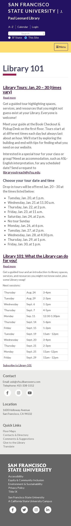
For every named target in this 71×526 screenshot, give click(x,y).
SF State (15, 37)
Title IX (12, 491)
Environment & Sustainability (25, 484)
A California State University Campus (30, 501)
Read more (9, 97)
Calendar (22, 26)
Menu (62, 48)
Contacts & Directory (15, 435)
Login (35, 26)
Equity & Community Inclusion (26, 480)
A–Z (10, 26)
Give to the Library (14, 442)
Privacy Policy (16, 487)
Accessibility (15, 476)
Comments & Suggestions (18, 438)
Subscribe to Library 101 (17, 365)
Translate (8, 446)
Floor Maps (9, 431)
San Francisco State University (26, 497)
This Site (31, 37)
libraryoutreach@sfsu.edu (21, 172)
